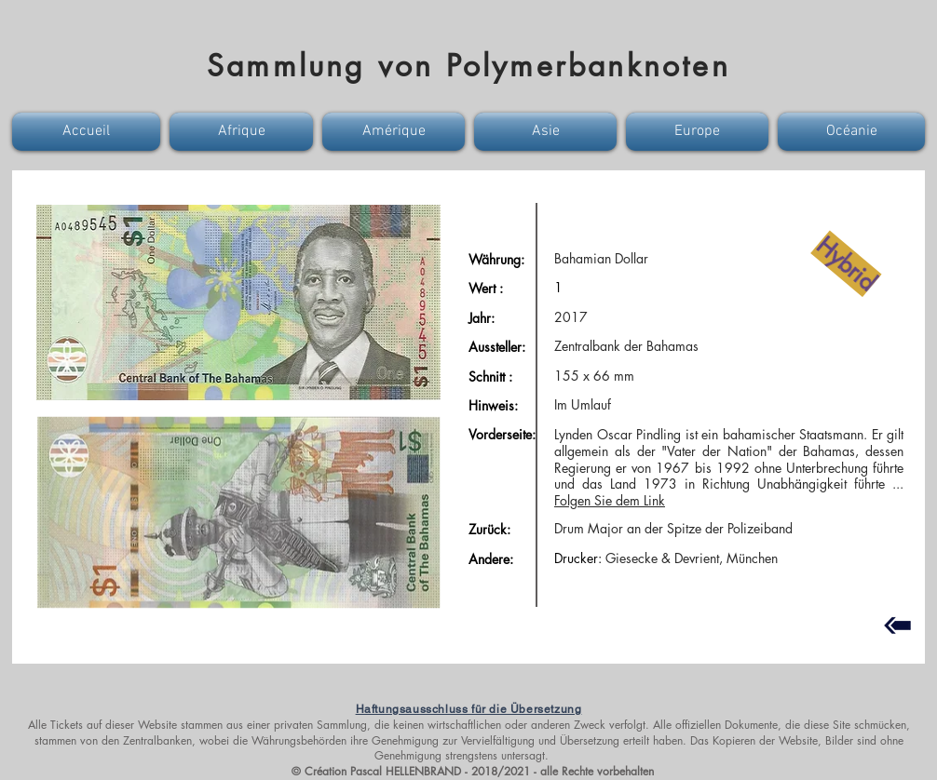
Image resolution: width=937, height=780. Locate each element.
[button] (88, 132)
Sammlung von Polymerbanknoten (468, 66)
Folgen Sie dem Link (609, 500)
